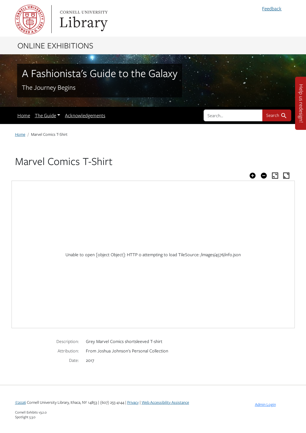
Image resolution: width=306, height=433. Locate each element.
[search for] (233, 115)
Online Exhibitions (55, 45)
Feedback (272, 8)
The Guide (45, 115)
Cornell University (30, 19)
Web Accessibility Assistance (165, 402)
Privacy (133, 402)
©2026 (20, 402)
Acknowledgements (85, 115)
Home (23, 115)
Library (83, 19)
